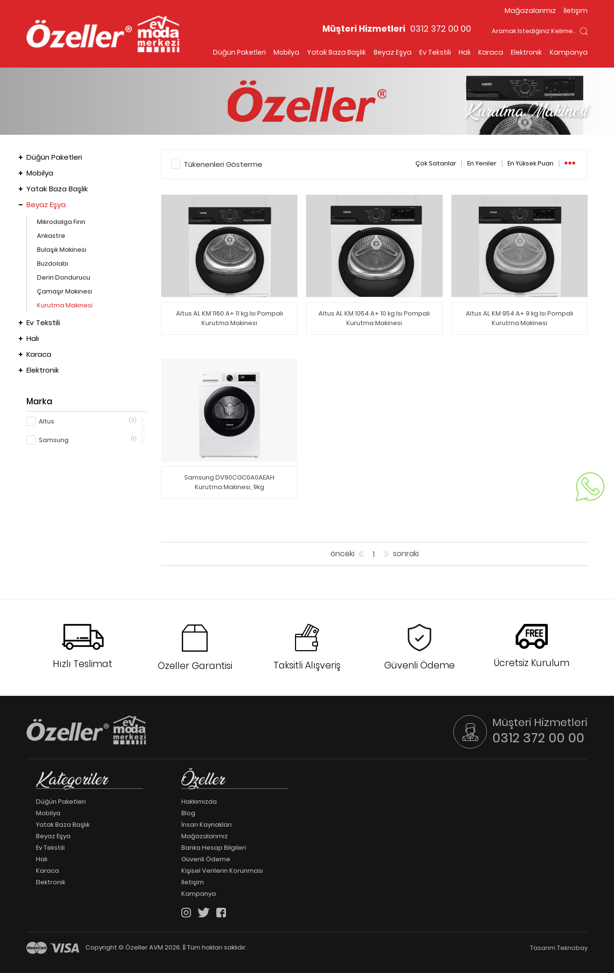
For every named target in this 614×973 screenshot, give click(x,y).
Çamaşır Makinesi (64, 291)
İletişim (576, 10)
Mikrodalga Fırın (61, 221)
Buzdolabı (52, 263)
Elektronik (526, 52)
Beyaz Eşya (393, 52)
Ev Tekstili (435, 52)
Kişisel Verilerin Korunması (222, 871)
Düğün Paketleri (239, 52)
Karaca (490, 52)
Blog (188, 813)
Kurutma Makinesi (65, 305)
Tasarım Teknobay (559, 948)
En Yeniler (481, 163)
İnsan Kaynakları (206, 825)
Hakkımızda (199, 801)
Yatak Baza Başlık (336, 52)
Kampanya (569, 52)
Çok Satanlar (435, 163)
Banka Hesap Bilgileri (213, 848)
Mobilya (286, 52)
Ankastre (51, 235)
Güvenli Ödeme (205, 859)
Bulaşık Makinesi (61, 249)
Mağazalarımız (530, 10)
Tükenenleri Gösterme (223, 164)
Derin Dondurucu (63, 277)
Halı (465, 52)
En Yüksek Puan (531, 163)
